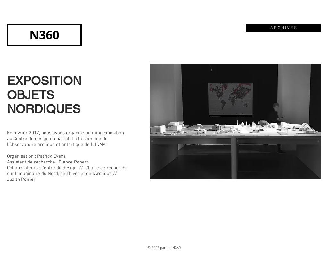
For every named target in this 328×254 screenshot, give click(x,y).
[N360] (44, 35)
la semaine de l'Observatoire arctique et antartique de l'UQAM (57, 141)
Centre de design (59, 168)
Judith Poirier (21, 179)
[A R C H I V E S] (283, 28)
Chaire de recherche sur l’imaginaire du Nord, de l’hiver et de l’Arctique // (67, 171)
